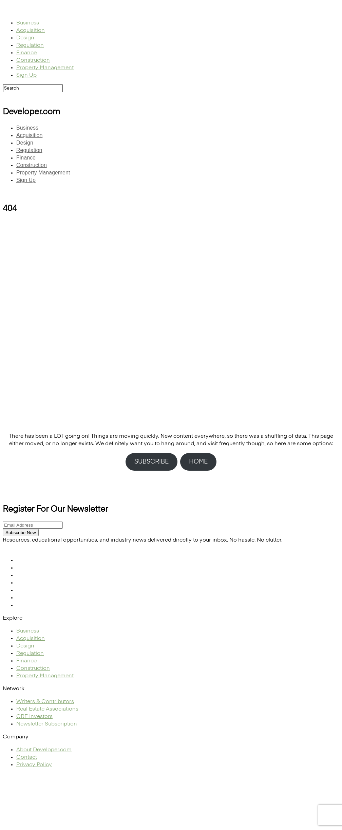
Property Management (45, 68)
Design (25, 38)
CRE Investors (34, 716)
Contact (26, 757)
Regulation (30, 45)
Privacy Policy (34, 765)
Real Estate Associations (47, 709)
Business (27, 23)
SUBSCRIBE (151, 462)
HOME (198, 462)
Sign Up (26, 75)
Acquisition (30, 30)
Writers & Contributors (45, 701)
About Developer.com (44, 750)
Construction (33, 60)
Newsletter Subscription (46, 724)
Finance (26, 53)
